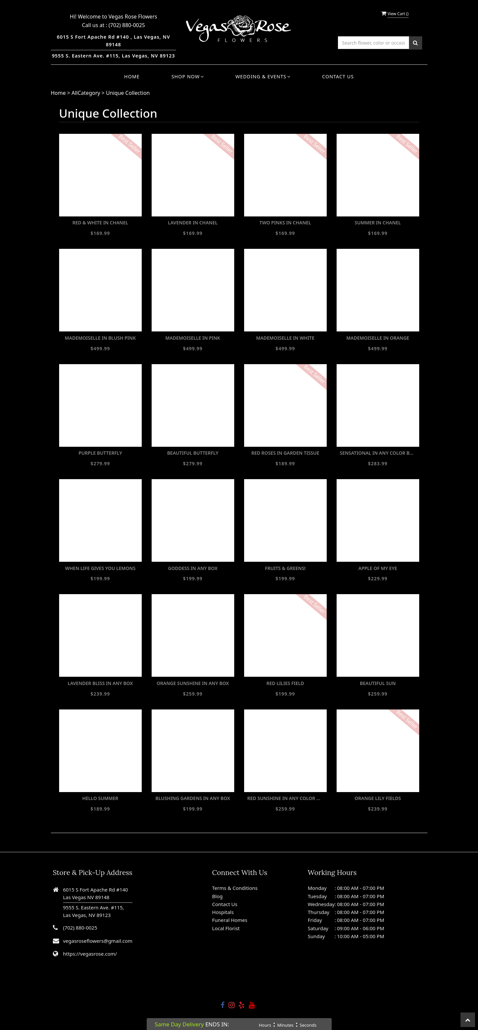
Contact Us (338, 76)
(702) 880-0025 (127, 25)
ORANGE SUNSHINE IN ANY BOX (193, 683)
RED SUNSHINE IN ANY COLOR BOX (285, 798)
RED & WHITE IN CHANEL (100, 222)
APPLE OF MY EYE (377, 568)
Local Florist (226, 928)
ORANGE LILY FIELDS (377, 798)
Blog (217, 896)
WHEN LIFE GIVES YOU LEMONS (100, 568)
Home (132, 76)
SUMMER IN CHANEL (377, 222)
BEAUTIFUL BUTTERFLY (192, 453)
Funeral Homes (229, 920)
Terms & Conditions (235, 888)
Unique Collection (128, 92)
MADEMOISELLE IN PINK (192, 338)
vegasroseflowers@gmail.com (97, 940)
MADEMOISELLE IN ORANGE (377, 338)
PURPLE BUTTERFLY (100, 453)
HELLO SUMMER (100, 798)
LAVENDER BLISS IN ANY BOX (100, 683)
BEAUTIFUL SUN (378, 683)
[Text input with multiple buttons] (373, 42)
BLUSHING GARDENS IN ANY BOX (192, 798)
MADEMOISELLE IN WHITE (285, 338)
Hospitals (223, 912)
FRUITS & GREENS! (285, 568)
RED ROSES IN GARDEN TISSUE (285, 453)
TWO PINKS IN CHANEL (285, 222)
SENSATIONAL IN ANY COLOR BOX (378, 453)
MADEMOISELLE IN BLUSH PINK (100, 338)
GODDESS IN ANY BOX (193, 568)
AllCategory (86, 92)
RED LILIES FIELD (285, 683)
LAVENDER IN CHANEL (192, 222)
